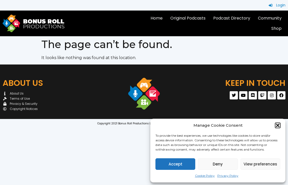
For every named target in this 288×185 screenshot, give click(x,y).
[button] (277, 125)
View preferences (260, 164)
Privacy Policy (227, 176)
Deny (218, 164)
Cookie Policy (205, 176)
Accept (175, 164)
